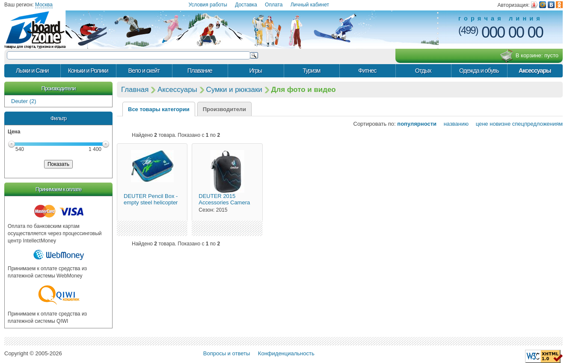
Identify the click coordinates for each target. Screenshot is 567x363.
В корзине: (529, 56)
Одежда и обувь (479, 70)
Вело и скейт (144, 70)
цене (479, 124)
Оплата (273, 5)
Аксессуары (535, 70)
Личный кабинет (310, 5)
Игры (255, 70)
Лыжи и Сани (32, 70)
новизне (500, 124)
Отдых (423, 70)
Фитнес (367, 70)
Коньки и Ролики (88, 70)
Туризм (311, 70)
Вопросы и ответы (226, 353)
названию (453, 124)
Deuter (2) (23, 101)
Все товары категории (159, 109)
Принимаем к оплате (58, 189)
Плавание (199, 70)
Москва (44, 5)
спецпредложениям (537, 124)
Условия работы (208, 5)
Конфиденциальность (286, 353)
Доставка (246, 5)
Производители (58, 88)
